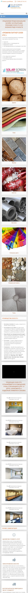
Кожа (14, 132)
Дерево (14, 102)
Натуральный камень (14, 278)
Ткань (14, 308)
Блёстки (14, 190)
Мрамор (14, 161)
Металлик (14, 220)
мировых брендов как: (13, 355)
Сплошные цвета (14, 249)
